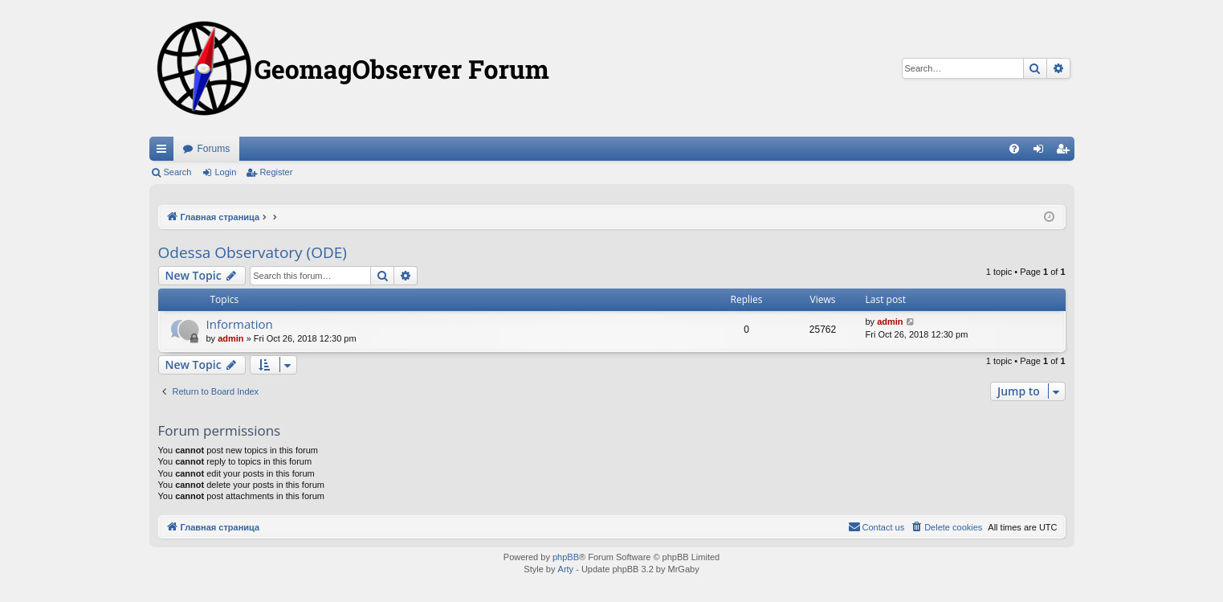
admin (230, 338)
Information (239, 324)
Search (178, 172)
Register (275, 172)
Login (225, 172)
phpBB (565, 557)
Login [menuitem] (1041, 152)
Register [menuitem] (1065, 152)
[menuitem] (1014, 149)
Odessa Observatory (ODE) (252, 252)
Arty (566, 569)
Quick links (164, 152)
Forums (214, 148)
